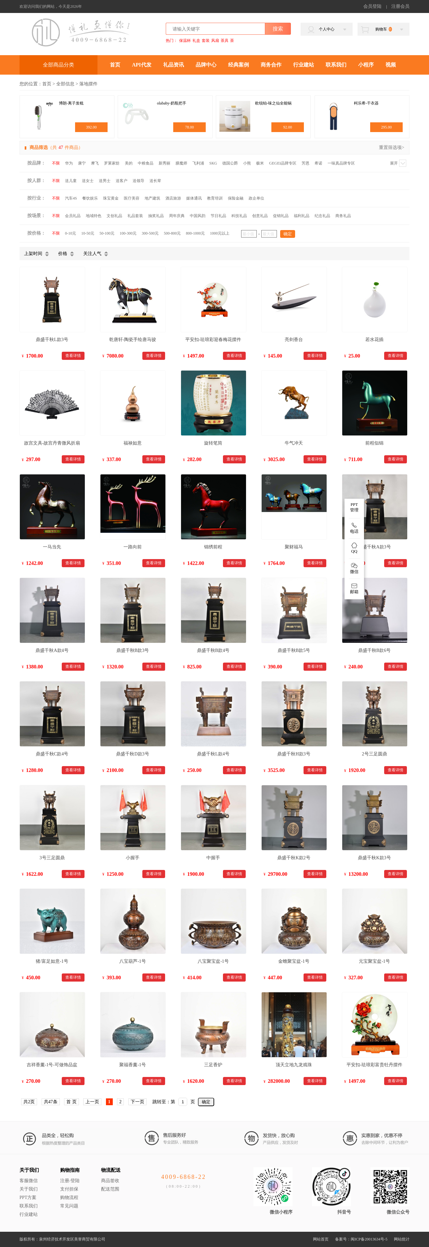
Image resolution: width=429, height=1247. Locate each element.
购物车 (383, 29)
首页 (115, 64)
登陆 (75, 1180)
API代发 (141, 64)
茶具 (224, 40)
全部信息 (65, 83)
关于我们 (29, 1170)
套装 (206, 40)
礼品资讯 (173, 64)
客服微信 (29, 1180)
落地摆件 (88, 83)
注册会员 (400, 6)
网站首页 (321, 1239)
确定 (206, 1101)
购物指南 (70, 1170)
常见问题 (69, 1206)
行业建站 (303, 64)
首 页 (71, 1101)
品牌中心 (206, 64)
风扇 (215, 40)
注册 (64, 1180)
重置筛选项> (391, 147)
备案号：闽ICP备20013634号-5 (361, 1239)
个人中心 (326, 29)
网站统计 (402, 1239)
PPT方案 (28, 1197)
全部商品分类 (58, 64)
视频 (390, 64)
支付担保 (69, 1189)
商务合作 (271, 64)
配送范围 (110, 1189)
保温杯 (185, 40)
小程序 (366, 64)
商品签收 (110, 1180)
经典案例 (238, 64)
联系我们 (336, 64)
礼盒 (196, 40)
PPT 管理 (354, 507)
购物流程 (69, 1197)
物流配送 (111, 1170)
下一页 (137, 1101)
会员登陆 (372, 6)
